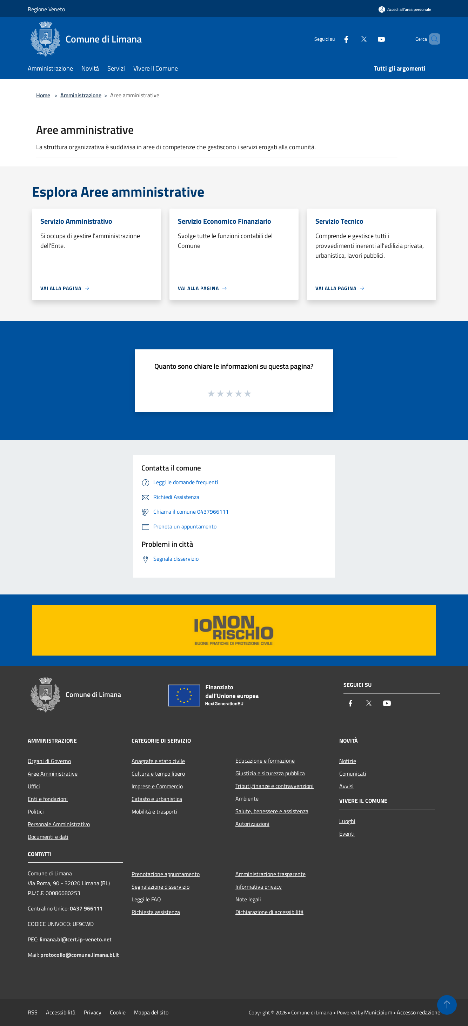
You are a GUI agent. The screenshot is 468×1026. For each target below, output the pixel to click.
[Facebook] (334, 39)
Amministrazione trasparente (270, 874)
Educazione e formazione (265, 760)
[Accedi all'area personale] (404, 9)
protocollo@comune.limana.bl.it (79, 955)
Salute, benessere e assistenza (271, 811)
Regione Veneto (46, 9)
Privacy (92, 1012)
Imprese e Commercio (157, 786)
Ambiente (247, 798)
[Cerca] (431, 39)
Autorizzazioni (252, 824)
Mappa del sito (151, 1012)
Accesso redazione (418, 1012)
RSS (33, 1012)
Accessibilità (60, 1012)
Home (43, 95)
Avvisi (346, 786)
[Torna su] (447, 1005)
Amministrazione (80, 95)
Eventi (347, 833)
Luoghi (347, 821)
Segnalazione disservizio (160, 886)
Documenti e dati (48, 837)
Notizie (347, 761)
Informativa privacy (258, 886)
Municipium (378, 1012)
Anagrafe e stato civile (158, 761)
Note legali (248, 899)
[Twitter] (352, 39)
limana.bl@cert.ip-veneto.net (76, 939)
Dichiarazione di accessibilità (269, 912)
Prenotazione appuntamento (166, 874)
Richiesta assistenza (156, 912)
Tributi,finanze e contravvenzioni (274, 786)
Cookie (118, 1012)
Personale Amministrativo (59, 824)
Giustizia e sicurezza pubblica (270, 773)
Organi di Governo (49, 761)
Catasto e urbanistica (157, 799)
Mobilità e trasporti (154, 811)
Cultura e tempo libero (158, 773)
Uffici (34, 786)
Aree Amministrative (53, 773)
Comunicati (352, 773)
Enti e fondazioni (48, 799)
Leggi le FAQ (146, 899)
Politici (36, 811)
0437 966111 (86, 908)
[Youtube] (369, 39)
